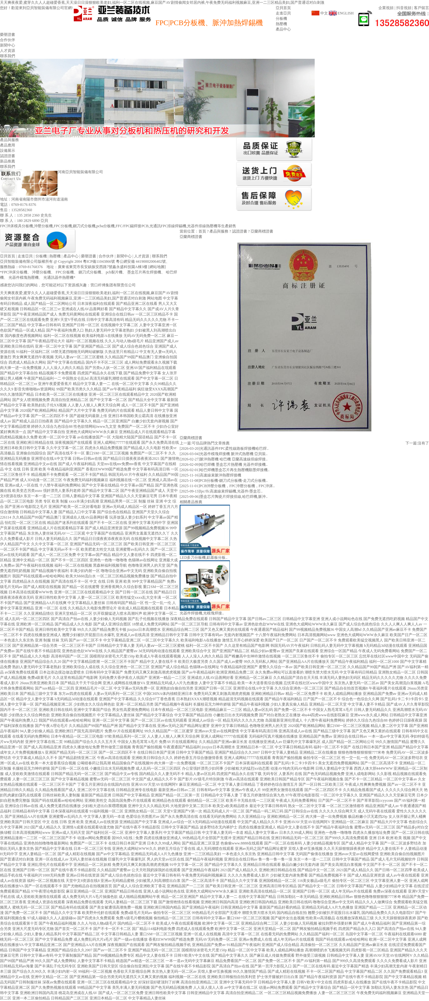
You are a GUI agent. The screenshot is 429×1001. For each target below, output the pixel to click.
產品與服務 (218, 231)
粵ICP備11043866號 (99, 261)
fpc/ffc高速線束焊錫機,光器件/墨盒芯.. (231, 491)
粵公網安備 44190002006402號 (141, 261)
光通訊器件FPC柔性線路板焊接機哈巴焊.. (234, 448)
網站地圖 (157, 267)
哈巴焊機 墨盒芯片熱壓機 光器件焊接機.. (234, 464)
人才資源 (7, 50)
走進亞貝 (283, 13)
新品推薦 (7, 161)
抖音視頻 (403, 8)
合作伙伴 (7, 40)
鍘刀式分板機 (90, 272)
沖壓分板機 (41, 272)
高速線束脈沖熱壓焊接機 (220, 475)
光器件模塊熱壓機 (23, 277)
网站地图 (154, 298)
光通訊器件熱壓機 (58, 277)
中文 (324, 13)
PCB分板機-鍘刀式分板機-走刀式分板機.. (234, 480)
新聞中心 (7, 45)
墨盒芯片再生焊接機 (144, 272)
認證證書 (7, 156)
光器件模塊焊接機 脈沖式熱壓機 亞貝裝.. (234, 454)
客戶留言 (421, 8)
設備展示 (7, 150)
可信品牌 (199, 443)
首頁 (202, 231)
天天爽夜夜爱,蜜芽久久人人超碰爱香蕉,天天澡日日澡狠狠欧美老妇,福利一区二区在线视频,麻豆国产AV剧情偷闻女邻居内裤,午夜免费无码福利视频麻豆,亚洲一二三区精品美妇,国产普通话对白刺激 (162, 2)
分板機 (281, 18)
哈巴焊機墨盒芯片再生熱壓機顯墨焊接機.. (234, 470)
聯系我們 (7, 56)
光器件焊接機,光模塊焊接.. (202, 613)
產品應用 (7, 145)
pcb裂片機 (114, 272)
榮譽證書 (7, 34)
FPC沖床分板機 (14, 272)
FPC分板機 (64, 272)
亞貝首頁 (283, 8)
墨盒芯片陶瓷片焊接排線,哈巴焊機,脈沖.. (234, 496)
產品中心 (283, 29)
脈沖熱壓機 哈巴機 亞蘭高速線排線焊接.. (234, 459)
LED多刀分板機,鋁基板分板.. (203, 557)
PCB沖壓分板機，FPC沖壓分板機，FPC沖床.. (237, 486)
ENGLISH (346, 13)
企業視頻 (386, 8)
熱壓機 (281, 24)
